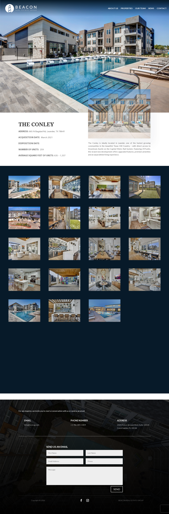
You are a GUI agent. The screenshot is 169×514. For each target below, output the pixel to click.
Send (116, 489)
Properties (127, 8)
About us (113, 8)
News (151, 8)
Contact (162, 8)
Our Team (140, 8)
